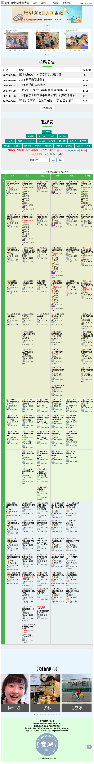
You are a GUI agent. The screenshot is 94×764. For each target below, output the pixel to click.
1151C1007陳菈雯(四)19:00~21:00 (58, 544)
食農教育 (59, 146)
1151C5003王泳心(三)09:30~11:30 (43, 318)
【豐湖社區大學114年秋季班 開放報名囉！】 (46, 90)
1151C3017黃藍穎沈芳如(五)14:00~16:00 (72, 438)
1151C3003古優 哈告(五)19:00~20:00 (72, 560)
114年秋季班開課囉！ (32, 79)
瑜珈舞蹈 (48, 146)
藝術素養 (52, 141)
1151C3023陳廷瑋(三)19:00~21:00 (43, 559)
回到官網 (67, 3)
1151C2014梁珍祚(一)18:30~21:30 (12, 543)
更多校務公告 (47, 108)
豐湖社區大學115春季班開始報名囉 (40, 74)
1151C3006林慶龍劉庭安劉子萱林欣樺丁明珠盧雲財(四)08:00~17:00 (57, 260)
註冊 (90, 3)
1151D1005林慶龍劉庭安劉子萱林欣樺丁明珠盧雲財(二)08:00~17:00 (28, 227)
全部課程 (31, 136)
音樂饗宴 (69, 146)
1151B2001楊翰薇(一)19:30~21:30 (13, 577)
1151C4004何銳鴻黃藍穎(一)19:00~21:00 (13, 561)
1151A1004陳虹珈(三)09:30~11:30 (43, 252)
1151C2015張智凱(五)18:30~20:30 (72, 507)
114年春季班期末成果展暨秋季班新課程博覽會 (47, 95)
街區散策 (62, 141)
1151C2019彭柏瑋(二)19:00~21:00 (28, 578)
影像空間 (7, 146)
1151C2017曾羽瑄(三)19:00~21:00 (42, 543)
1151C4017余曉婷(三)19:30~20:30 (43, 613)
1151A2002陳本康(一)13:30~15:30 (12, 404)
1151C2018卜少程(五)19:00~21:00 (72, 544)
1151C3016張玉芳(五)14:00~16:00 (71, 420)
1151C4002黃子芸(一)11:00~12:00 (13, 318)
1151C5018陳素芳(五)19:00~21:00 (72, 594)
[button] (44, 25)
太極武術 (38, 146)
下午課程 (52, 136)
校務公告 (45, 3)
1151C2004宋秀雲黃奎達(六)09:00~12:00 (87, 338)
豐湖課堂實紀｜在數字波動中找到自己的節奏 (46, 100)
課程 (82, 3)
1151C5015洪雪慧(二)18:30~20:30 (28, 525)
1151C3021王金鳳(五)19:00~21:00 (71, 577)
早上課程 (42, 136)
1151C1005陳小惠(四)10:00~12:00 (57, 336)
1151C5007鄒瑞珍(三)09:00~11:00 (43, 219)
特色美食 (83, 141)
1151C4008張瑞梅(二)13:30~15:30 (28, 420)
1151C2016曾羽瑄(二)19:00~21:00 (27, 559)
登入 (86, 3)
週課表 (56, 3)
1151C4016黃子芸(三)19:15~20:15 (43, 593)
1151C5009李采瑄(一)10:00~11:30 (12, 285)
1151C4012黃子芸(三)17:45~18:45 (42, 491)
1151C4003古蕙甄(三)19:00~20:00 (42, 577)
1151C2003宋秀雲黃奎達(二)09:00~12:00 (28, 254)
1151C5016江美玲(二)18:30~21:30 (28, 543)
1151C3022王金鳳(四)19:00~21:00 (58, 577)
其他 (88, 146)
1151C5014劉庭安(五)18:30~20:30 (72, 525)
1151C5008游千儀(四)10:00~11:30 (58, 390)
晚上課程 (62, 136)
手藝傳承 (10, 141)
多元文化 (31, 141)
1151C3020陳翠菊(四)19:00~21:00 (58, 560)
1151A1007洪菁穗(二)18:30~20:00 (28, 507)
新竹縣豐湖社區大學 (15, 2)
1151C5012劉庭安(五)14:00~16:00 (71, 455)
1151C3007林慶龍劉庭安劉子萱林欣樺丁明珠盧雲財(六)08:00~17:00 (87, 194)
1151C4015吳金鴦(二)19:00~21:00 (28, 594)
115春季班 (46, 131)
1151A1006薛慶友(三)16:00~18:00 (42, 475)
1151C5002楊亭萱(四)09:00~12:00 (58, 318)
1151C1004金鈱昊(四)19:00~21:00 (57, 525)
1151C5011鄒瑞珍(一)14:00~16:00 (12, 420)
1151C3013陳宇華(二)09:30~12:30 (28, 318)
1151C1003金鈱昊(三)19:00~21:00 (42, 525)
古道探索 (41, 141)
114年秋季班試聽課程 (32, 84)
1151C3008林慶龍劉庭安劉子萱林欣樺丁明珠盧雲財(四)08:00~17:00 (57, 293)
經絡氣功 (27, 146)
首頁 (35, 3)
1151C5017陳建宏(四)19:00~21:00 (57, 594)
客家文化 (21, 141)
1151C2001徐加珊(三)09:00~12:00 (43, 186)
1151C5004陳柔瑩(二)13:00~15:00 (28, 404)
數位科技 (17, 146)
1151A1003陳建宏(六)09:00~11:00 (87, 319)
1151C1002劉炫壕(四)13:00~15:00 (57, 404)
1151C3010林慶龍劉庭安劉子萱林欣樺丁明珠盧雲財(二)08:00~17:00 (28, 194)
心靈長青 (79, 146)
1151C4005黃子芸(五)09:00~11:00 (72, 219)
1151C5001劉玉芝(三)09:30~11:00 (42, 285)
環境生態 (73, 141)
